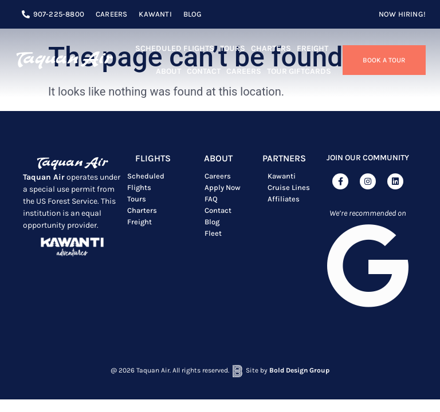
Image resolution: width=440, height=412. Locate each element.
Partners (284, 158)
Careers (243, 71)
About (168, 71)
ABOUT (218, 158)
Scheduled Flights (174, 48)
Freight (312, 48)
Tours (232, 48)
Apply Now (223, 187)
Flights (153, 158)
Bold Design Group (299, 368)
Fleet (213, 233)
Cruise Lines (289, 187)
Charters (271, 48)
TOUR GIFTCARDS (299, 71)
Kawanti (282, 176)
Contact (204, 71)
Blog (212, 221)
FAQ (211, 199)
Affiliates (284, 199)
